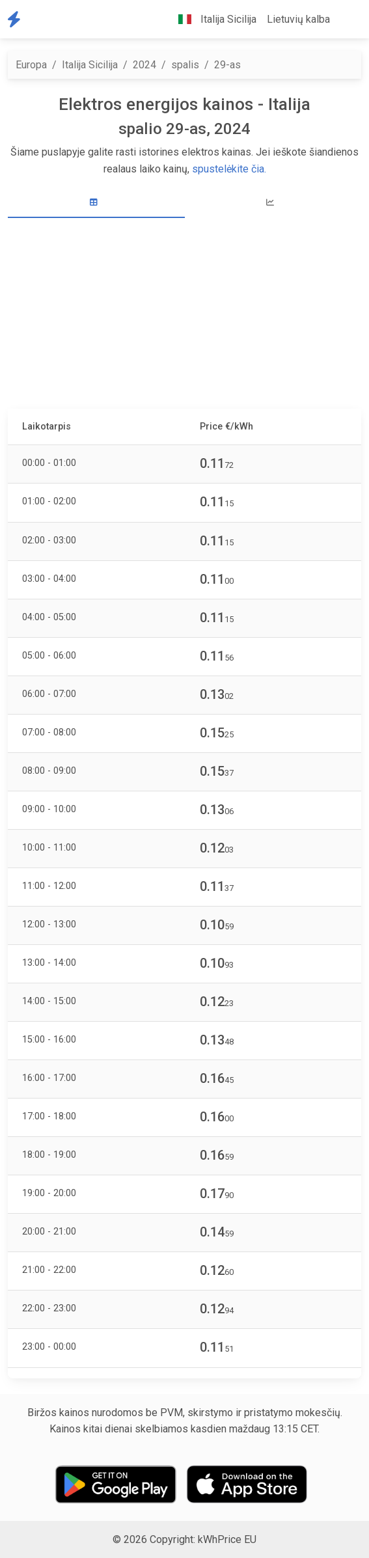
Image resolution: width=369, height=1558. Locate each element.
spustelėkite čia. (229, 169)
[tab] (96, 202)
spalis (185, 65)
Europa (31, 65)
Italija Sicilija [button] (212, 19)
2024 (144, 65)
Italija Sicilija (90, 65)
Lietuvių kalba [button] (298, 19)
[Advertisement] (184, 315)
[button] (345, 19)
